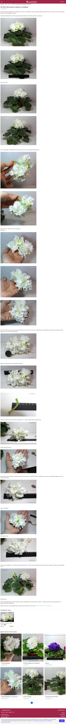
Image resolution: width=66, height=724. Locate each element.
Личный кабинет (61, 710)
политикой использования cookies (40, 720)
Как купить (62, 714)
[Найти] (60, 2)
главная (2, 4)
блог (6, 4)
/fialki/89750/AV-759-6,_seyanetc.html (44, 605)
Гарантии (63, 716)
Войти (63, 2)
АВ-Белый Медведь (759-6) (6, 623)
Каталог (63, 712)
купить (11, 626)
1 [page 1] (32, 703)
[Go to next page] (37, 703)
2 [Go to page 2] (34, 703)
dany (9, 4)
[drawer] (2, 2)
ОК (62, 720)
